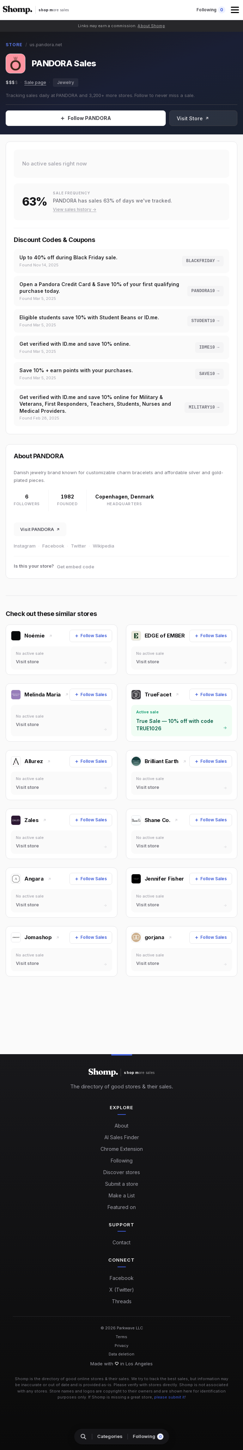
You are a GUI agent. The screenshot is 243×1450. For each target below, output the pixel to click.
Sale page (35, 82)
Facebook (53, 546)
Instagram (25, 546)
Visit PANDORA (40, 529)
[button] (235, 9)
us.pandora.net (46, 44)
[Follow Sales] (96, 118)
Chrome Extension (122, 1149)
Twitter (78, 546)
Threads (122, 1301)
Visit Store (214, 118)
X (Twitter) (121, 1290)
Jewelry (65, 82)
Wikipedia (103, 546)
